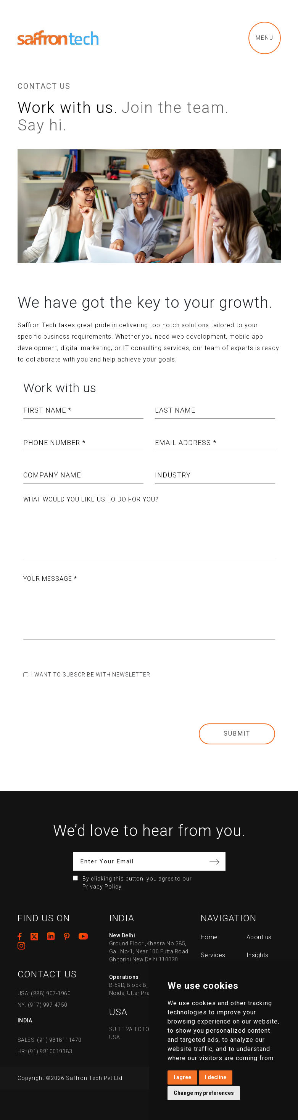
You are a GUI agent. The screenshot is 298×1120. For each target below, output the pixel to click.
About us (259, 937)
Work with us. (68, 108)
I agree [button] (182, 1077)
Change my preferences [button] (204, 1093)
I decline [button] (215, 1077)
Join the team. (175, 108)
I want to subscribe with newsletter (90, 675)
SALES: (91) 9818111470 (50, 1040)
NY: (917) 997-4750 (43, 1005)
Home (209, 937)
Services (213, 955)
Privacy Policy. (102, 887)
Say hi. (42, 125)
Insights (257, 955)
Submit (237, 733)
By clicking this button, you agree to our (137, 883)
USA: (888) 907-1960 (44, 993)
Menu (265, 38)
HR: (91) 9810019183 (45, 1051)
